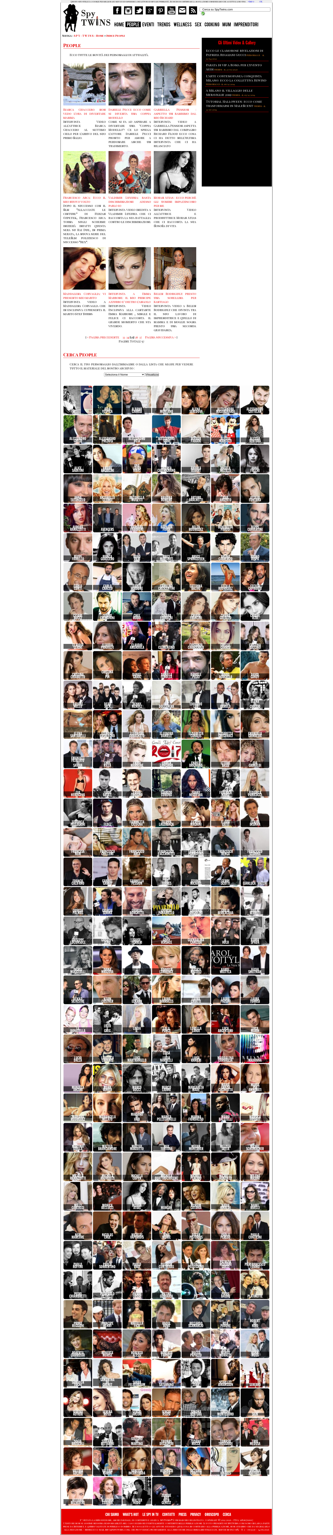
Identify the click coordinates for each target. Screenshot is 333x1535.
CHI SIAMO (112, 1514)
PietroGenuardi (166, 1295)
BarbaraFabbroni (136, 528)
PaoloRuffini (78, 1265)
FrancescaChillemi (107, 852)
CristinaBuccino (255, 646)
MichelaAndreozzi (107, 1177)
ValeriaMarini (107, 1472)
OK (260, 1)
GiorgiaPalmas (78, 911)
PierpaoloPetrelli (107, 1295)
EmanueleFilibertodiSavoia (78, 762)
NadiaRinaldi (225, 1206)
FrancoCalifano (78, 882)
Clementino (166, 647)
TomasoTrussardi (226, 1442)
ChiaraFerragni (166, 616)
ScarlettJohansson (225, 1383)
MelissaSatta (225, 1147)
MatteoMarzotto (137, 1147)
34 (128, 337)
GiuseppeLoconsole (78, 941)
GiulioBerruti (255, 911)
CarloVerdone (137, 587)
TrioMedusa (255, 1442)
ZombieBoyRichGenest (166, 1499)
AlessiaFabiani (196, 439)
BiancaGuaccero (107, 557)
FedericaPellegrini (78, 823)
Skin (255, 1414)
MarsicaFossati (255, 1118)
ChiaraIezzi (255, 616)
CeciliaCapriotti (255, 587)
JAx (136, 970)
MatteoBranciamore (107, 1147)
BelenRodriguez (196, 528)
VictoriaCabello (196, 1472)
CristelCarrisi (225, 646)
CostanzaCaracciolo (196, 646)
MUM (226, 25)
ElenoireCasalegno (107, 734)
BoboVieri (137, 557)
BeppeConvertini (255, 528)
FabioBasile (107, 793)
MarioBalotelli (225, 1118)
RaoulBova (166, 1324)
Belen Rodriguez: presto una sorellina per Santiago (175, 298)
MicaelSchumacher (255, 1147)
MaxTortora (166, 1147)
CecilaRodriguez (225, 587)
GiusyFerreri (137, 941)
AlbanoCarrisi (137, 410)
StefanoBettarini (107, 1442)
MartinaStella (78, 1147)
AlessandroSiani (166, 439)
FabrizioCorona (166, 793)
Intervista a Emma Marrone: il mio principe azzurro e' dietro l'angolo (130, 298)
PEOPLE (133, 25)
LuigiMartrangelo (137, 1059)
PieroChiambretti (77, 1295)
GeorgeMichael (196, 882)
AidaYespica (107, 410)
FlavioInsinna (255, 823)
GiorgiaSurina (107, 911)
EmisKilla (107, 764)
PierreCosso (137, 1295)
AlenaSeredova (196, 410)
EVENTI (148, 25)
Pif (196, 1296)
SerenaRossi (107, 1413)
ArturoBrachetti (196, 498)
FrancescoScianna (254, 852)
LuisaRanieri (196, 1059)
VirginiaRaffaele (255, 1472)
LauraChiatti (196, 1000)
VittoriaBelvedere (78, 1501)
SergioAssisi (166, 1413)
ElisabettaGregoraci (225, 734)
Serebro (255, 1385)
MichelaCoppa (137, 1177)
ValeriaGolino (78, 1472)
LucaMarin (255, 1029)
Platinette (254, 1296)
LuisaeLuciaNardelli (166, 1057)
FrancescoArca (136, 852)
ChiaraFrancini (196, 616)
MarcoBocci (137, 1088)
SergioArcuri (137, 1413)
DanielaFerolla (166, 675)
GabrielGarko (107, 882)
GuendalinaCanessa (196, 941)
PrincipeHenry (107, 1324)
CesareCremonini (107, 616)
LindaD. (137, 1029)
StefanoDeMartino (137, 1441)
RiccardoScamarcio (195, 1324)
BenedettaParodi (225, 528)
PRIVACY (195, 1514)
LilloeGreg (107, 1028)
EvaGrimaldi (255, 764)
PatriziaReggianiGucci (225, 1264)
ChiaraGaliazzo (225, 616)
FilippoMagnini (196, 823)
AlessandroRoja (136, 439)
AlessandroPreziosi (107, 439)
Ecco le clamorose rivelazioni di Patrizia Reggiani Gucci (234, 52)
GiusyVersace (166, 941)
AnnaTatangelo (78, 498)
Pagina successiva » (160, 337)
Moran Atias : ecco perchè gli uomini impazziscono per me (175, 202)
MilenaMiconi (255, 1177)
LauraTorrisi (255, 1000)
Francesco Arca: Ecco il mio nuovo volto (84, 200)
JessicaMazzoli (195, 970)
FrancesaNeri (78, 852)
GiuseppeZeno (107, 941)
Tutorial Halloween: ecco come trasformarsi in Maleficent (234, 103)
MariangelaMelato (107, 1118)
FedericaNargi (225, 793)
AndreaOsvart (196, 469)
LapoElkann (137, 1000)
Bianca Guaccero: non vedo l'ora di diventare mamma (84, 114)
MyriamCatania (196, 1206)
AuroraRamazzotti (78, 528)
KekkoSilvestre (77, 1000)
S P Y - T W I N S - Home (89, 35)
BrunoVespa (255, 557)
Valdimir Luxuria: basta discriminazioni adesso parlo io (130, 202)
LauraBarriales (166, 1000)
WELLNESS (183, 25)
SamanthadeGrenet (107, 1382)
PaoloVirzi (137, 1265)
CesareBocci (78, 616)
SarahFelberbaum (136, 1383)
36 (136, 337)
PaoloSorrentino (107, 1265)
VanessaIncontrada (136, 1472)
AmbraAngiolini (107, 469)
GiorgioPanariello (166, 911)
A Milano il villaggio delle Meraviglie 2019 (229, 92)
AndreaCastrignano (166, 469)
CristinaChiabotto (78, 675)
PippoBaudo (225, 1295)
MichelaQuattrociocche (166, 1177)
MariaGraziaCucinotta (225, 1087)
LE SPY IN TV (150, 1514)
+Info (251, 1)
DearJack (107, 705)
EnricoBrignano (196, 764)
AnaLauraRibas (137, 468)
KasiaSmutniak (255, 970)
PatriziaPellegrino (196, 1265)
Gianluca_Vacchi (255, 883)
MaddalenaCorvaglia (225, 1059)
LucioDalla (78, 1059)
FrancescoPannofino (196, 852)
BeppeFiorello (78, 557)
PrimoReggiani (78, 1324)
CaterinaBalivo (196, 587)
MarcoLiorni (166, 1088)
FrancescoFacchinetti (166, 852)
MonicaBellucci (107, 1206)
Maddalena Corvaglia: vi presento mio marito (84, 296)
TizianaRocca (196, 1442)
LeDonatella (77, 1029)
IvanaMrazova (107, 970)
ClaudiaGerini (77, 646)
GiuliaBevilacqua (225, 911)
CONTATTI (168, 1514)
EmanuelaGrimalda (255, 734)
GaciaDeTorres (166, 881)
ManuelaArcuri (78, 1088)
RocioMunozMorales (225, 1353)
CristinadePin (107, 674)
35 (132, 337)
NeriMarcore (78, 1236)
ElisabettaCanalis (196, 734)
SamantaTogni (78, 1383)
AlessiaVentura (255, 439)
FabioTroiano (137, 793)
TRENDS (164, 25)
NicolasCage (107, 1236)
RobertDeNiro (255, 1323)
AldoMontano (166, 410)
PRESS (182, 1514)
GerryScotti (225, 882)
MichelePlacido (196, 1177)
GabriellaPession (137, 882)
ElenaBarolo (225, 705)
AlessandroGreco (77, 439)
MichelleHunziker (225, 1177)
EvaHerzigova (78, 793)
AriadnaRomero (166, 498)
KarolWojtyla (225, 970)
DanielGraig (137, 675)
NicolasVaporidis (137, 1236)
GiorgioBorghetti (137, 911)
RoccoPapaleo (196, 1354)
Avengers (107, 529)
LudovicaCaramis (107, 1059)
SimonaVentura (196, 1413)
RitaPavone (225, 1324)
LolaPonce (166, 1029)
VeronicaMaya (166, 1472)
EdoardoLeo (196, 705)
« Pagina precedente (103, 337)
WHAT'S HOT (131, 1514)
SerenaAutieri (78, 1413)
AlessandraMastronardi (225, 410)
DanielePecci (195, 675)
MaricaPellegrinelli (166, 1118)
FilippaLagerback (166, 823)
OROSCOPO (212, 1514)
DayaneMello (78, 705)
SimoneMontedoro (225, 1413)
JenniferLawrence (166, 970)
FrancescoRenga (225, 852)
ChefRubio (137, 616)
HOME (119, 25)
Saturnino (166, 1385)
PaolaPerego (225, 1236)
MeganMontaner (196, 1147)
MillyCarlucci (78, 1206)
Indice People (115, 35)
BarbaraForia (166, 528)
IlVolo (225, 941)
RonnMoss (255, 1354)
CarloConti (78, 587)
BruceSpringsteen (196, 557)
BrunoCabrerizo (226, 557)
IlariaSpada (255, 941)
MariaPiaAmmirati (254, 1087)
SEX (198, 25)
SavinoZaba (196, 1383)
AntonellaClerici (107, 498)
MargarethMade (196, 1088)
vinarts (225, 1473)
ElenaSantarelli (78, 734)
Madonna (255, 1060)
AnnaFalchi (255, 469)
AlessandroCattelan (255, 410)
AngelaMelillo (225, 469)
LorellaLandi (196, 1029)
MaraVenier (107, 1088)
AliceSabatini (78, 469)
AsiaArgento (225, 498)
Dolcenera (166, 706)
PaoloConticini (255, 1236)
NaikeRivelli (255, 1206)
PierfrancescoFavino (255, 1265)
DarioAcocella (225, 675)
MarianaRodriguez (78, 1118)
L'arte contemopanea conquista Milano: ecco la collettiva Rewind (236, 78)
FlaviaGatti (225, 823)
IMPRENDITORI (246, 25)
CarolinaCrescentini (166, 587)
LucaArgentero (225, 1029)
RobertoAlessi (137, 1354)
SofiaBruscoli (78, 1442)
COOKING (212, 25)
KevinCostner (107, 1000)
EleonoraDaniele (166, 734)
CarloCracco (107, 587)
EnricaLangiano (166, 764)
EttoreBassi (225, 764)
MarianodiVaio (137, 1117)
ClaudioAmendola (137, 646)
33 (124, 337)
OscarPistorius (196, 1236)
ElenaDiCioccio (255, 704)
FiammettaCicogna (137, 823)
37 (141, 337)
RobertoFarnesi (166, 1354)
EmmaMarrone (137, 764)
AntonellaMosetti (136, 498)
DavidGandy (255, 675)
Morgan (166, 1208)
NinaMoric (166, 1236)
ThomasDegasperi (166, 1442)
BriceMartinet (166, 557)
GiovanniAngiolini (196, 911)
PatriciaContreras (166, 1265)
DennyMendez (137, 705)
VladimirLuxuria (107, 1501)
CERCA (227, 1514)
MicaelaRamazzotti (78, 1177)
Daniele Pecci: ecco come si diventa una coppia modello (130, 114)
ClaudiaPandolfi (107, 646)
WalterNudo (137, 1501)
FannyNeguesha (196, 793)
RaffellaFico (137, 1324)
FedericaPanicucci (255, 793)
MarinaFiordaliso (196, 1118)
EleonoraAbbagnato (137, 734)
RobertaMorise (107, 1354)
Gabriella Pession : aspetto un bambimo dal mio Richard (175, 114)
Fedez (107, 824)
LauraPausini (225, 1000)
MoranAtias (137, 1206)
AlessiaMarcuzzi (225, 439)
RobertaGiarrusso (78, 1354)
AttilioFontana (255, 498)
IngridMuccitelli (77, 970)
